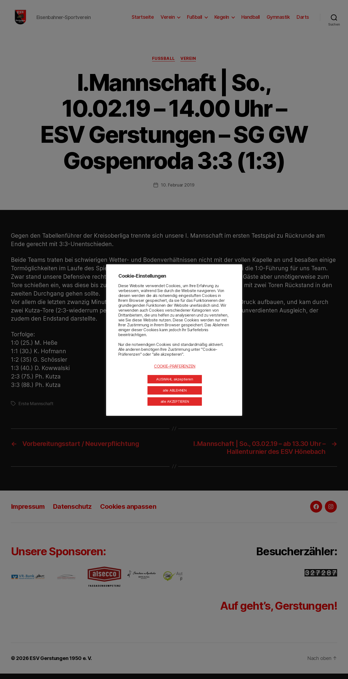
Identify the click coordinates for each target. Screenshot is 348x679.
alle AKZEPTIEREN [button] (175, 401)
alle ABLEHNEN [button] (175, 390)
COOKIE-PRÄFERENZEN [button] (174, 366)
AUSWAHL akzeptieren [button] (174, 379)
